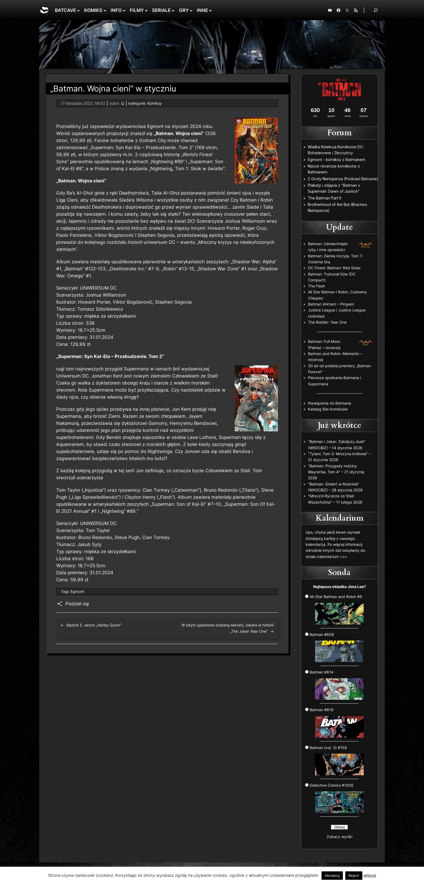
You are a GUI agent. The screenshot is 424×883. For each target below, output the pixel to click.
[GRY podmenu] (191, 10)
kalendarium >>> (332, 556)
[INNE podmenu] (210, 10)
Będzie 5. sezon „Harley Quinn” (94, 625)
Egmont (77, 591)
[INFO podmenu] (124, 10)
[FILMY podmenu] (146, 10)
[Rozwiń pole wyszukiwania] (375, 10)
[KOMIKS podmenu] (105, 10)
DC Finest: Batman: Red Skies (334, 267)
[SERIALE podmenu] (173, 10)
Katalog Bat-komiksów (328, 409)
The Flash (316, 286)
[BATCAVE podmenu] (78, 10)
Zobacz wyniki (339, 836)
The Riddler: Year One (327, 322)
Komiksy (154, 103)
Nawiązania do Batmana (329, 403)
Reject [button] (354, 875)
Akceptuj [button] (332, 875)
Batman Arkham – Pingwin (331, 304)
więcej (369, 875)
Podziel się (77, 603)
